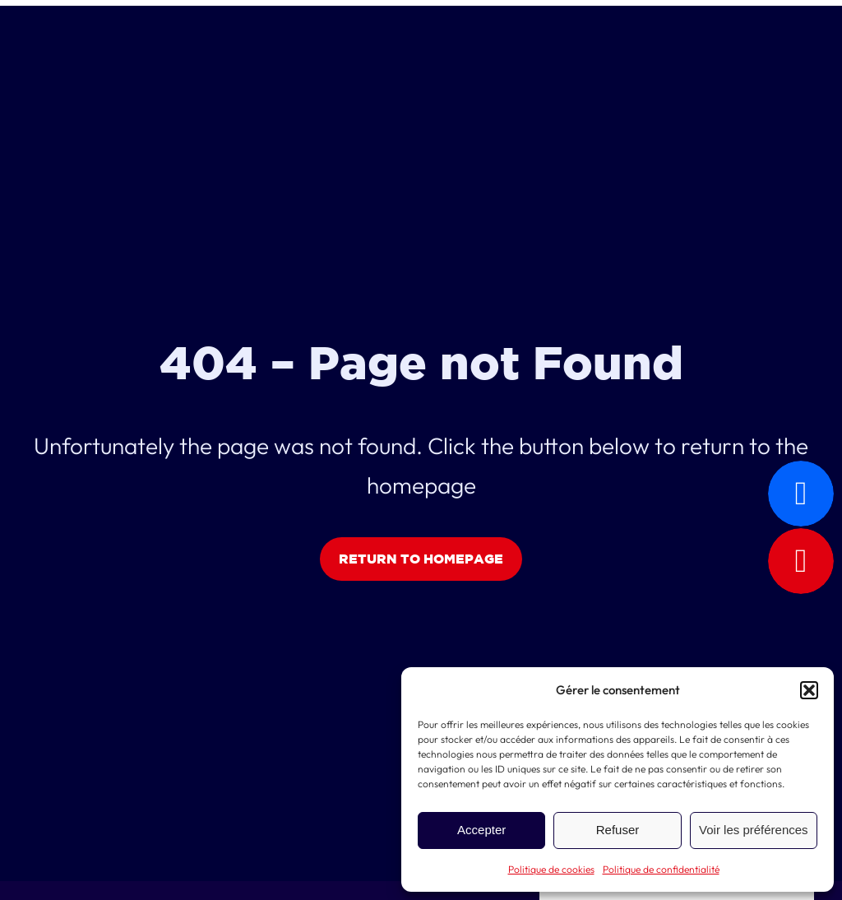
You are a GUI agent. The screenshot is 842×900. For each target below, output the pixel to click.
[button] (809, 690)
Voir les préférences (753, 830)
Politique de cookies (551, 869)
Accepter (481, 830)
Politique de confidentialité (661, 869)
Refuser (618, 830)
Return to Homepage (421, 558)
